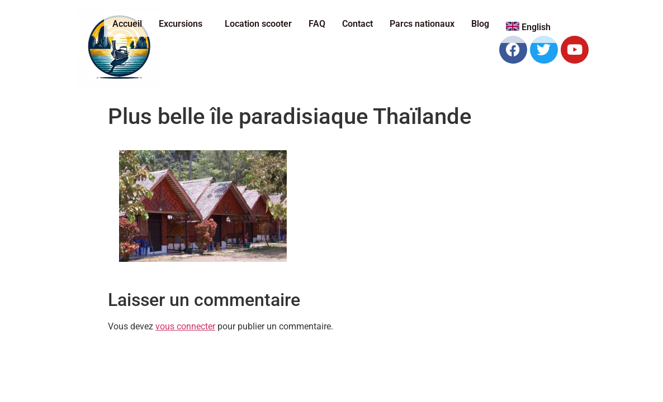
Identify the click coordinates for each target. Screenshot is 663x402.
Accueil (127, 23)
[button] (183, 24)
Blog (480, 23)
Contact (357, 23)
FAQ (317, 23)
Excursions (180, 23)
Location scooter (258, 23)
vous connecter (185, 326)
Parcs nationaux (422, 23)
